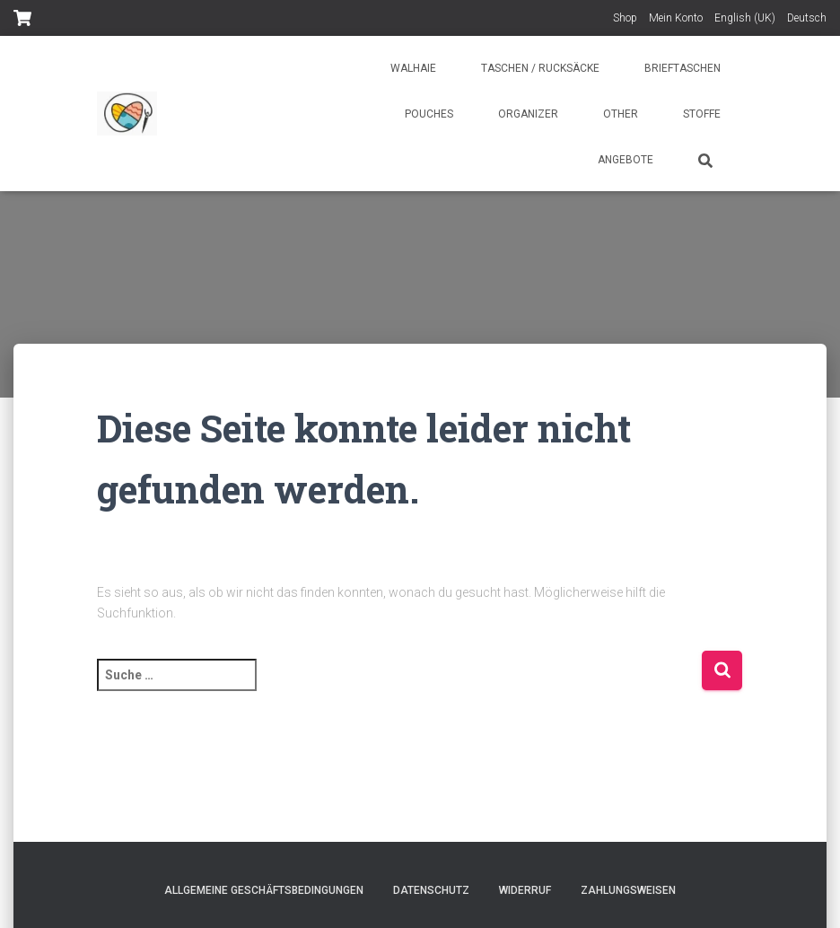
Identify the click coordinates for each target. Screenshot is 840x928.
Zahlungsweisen (628, 890)
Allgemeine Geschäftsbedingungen (263, 890)
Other (620, 114)
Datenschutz (431, 890)
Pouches (429, 114)
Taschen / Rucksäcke (540, 68)
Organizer (528, 114)
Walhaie (413, 68)
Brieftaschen (682, 68)
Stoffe (702, 114)
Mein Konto (676, 18)
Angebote (625, 159)
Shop (625, 18)
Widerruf (525, 890)
